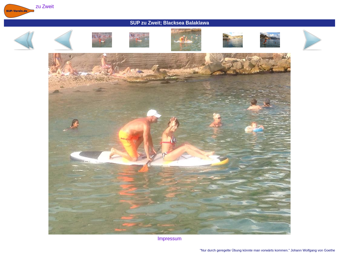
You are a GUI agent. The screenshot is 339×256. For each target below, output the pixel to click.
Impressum (169, 238)
